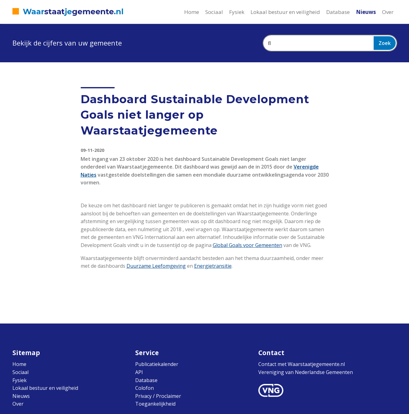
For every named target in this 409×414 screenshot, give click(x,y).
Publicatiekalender (156, 364)
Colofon (144, 388)
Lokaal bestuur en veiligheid (285, 11)
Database (338, 11)
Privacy (143, 396)
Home (191, 11)
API (139, 372)
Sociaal (214, 11)
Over (387, 11)
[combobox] (330, 43)
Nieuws (366, 11)
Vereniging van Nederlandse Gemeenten (305, 372)
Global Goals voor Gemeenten (247, 245)
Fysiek (236, 11)
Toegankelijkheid (155, 403)
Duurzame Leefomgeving (156, 265)
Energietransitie (213, 265)
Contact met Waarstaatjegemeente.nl (301, 364)
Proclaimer (168, 396)
